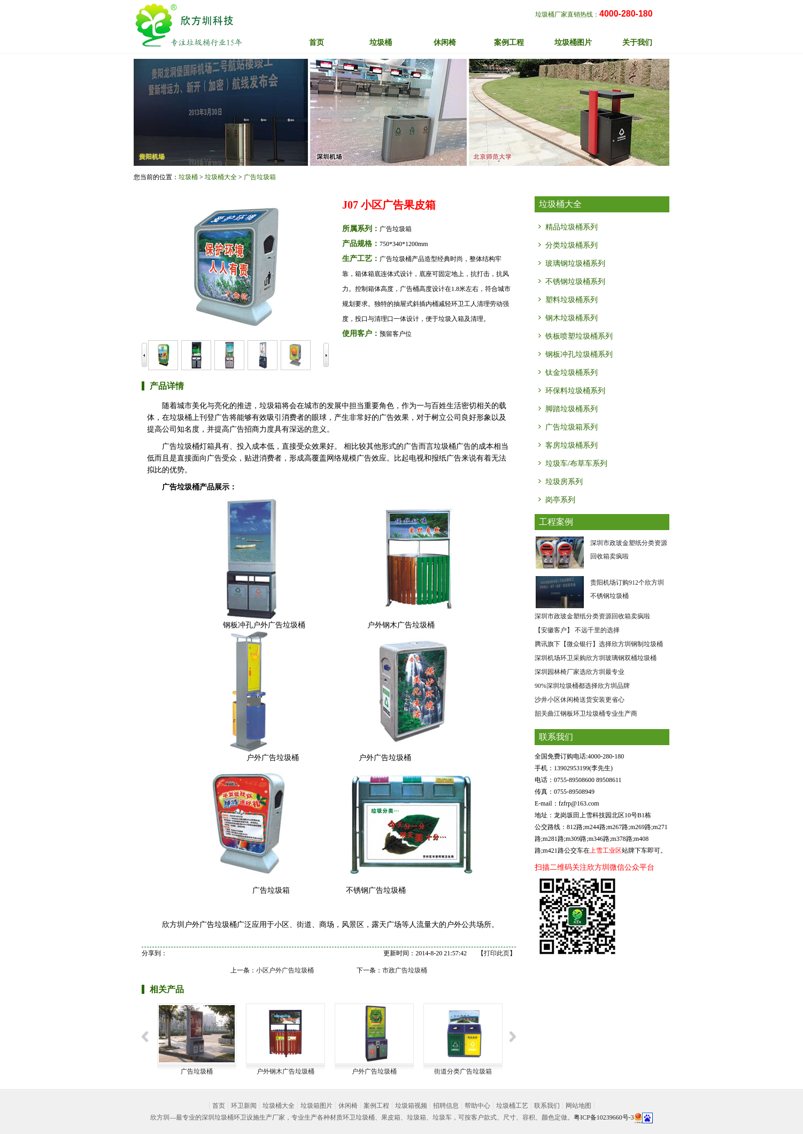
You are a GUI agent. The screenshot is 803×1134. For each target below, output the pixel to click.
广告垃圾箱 (260, 177)
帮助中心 (477, 1105)
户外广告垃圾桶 (374, 1071)
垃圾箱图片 (316, 1105)
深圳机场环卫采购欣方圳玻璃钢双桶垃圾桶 (596, 658)
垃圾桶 (188, 177)
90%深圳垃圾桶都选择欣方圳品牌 (582, 685)
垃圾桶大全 (221, 177)
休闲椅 (348, 1105)
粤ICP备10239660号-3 (604, 1117)
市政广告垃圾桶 (404, 970)
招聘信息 (446, 1105)
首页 (316, 43)
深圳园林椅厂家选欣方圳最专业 (579, 672)
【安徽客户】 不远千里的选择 (577, 630)
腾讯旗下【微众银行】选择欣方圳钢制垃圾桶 (599, 644)
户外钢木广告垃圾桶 (285, 1071)
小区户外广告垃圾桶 (285, 970)
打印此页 (496, 953)
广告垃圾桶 (197, 1071)
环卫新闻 (244, 1105)
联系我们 (547, 1105)
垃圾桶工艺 (512, 1105)
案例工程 (376, 1105)
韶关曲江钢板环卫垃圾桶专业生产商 (586, 713)
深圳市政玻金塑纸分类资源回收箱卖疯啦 (592, 616)
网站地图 (578, 1105)
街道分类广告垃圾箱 (463, 1071)
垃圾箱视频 (411, 1105)
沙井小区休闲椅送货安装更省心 (579, 699)
